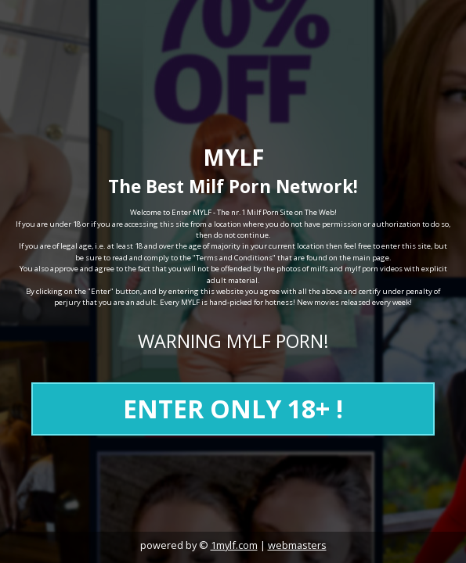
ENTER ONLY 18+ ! (233, 408)
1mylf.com (234, 545)
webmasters (297, 545)
